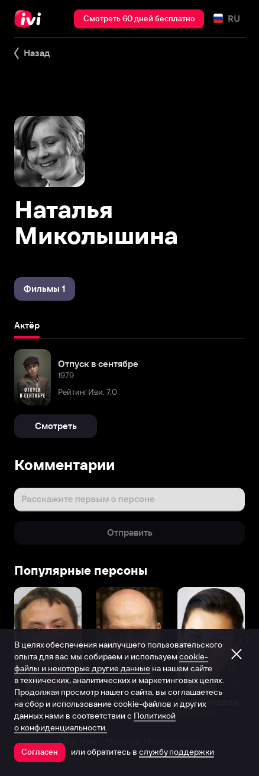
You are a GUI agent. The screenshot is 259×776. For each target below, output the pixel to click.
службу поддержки (176, 751)
